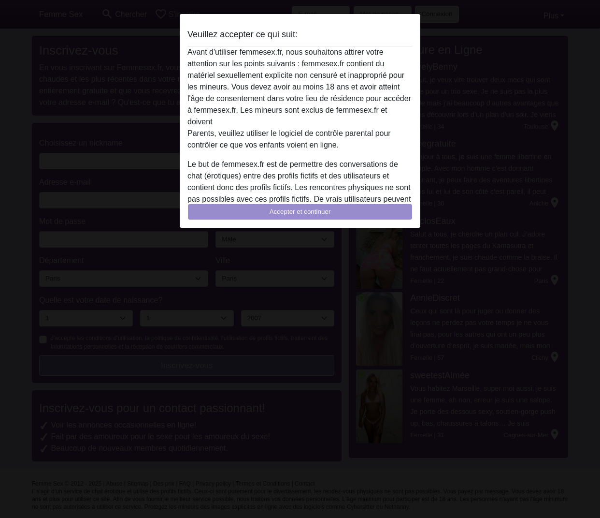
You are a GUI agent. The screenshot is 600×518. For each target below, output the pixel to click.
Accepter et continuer (300, 211)
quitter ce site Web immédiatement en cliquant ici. (299, 122)
